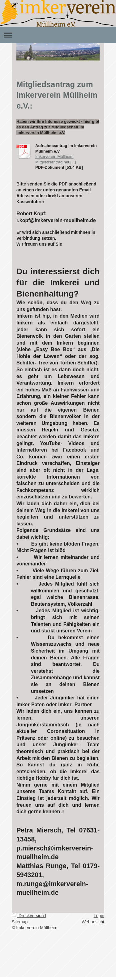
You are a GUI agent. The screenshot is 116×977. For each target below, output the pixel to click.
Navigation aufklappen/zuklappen (58, 35)
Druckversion (28, 915)
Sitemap (20, 921)
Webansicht (93, 921)
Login (99, 915)
